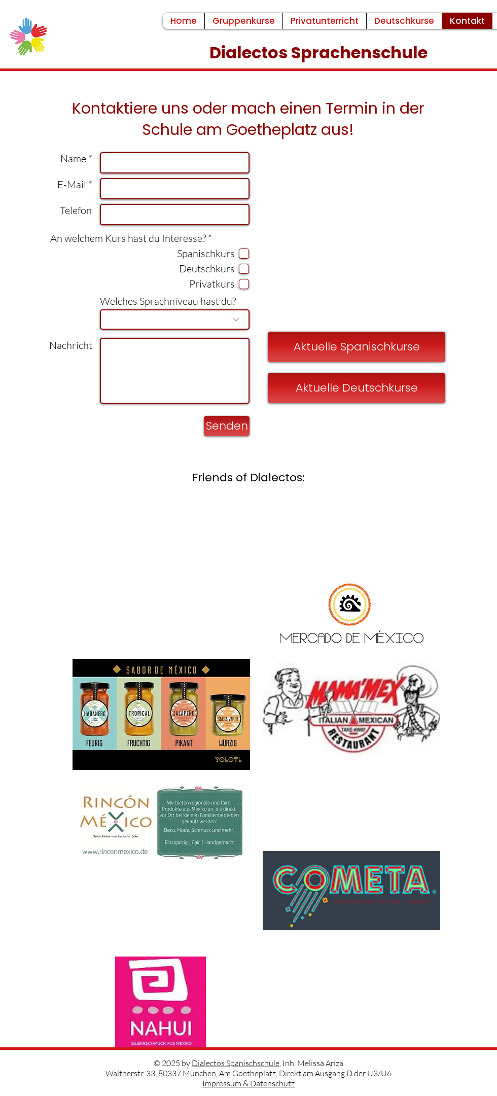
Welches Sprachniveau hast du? (168, 301)
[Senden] (227, 426)
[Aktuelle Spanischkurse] (356, 347)
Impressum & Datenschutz (248, 1083)
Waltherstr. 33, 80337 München (160, 1073)
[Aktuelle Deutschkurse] (356, 388)
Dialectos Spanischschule (235, 1063)
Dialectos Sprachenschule (320, 52)
